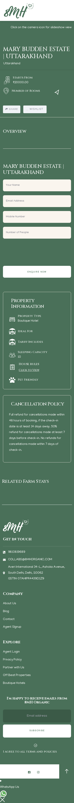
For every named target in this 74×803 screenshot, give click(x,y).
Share (11, 109)
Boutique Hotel (28, 321)
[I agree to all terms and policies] (35, 745)
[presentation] (33, 250)
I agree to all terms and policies (30, 752)
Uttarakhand (11, 63)
